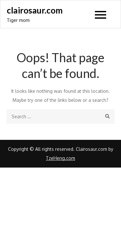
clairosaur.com (35, 10)
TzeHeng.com (60, 158)
